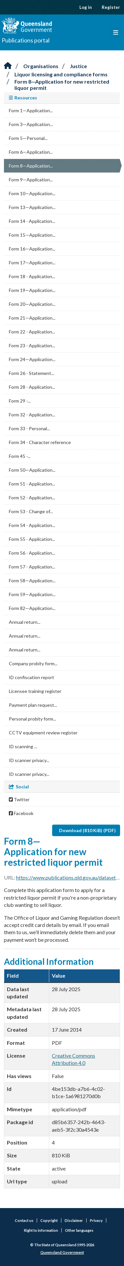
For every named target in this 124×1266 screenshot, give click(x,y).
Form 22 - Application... (32, 331)
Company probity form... (33, 663)
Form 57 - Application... (32, 566)
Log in (85, 7)
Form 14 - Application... (32, 221)
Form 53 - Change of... (31, 511)
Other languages (79, 1230)
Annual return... (24, 622)
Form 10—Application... (32, 193)
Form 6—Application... (31, 152)
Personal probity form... (32, 719)
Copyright (49, 1220)
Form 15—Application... (32, 235)
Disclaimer (74, 1220)
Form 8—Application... (31, 166)
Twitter (19, 799)
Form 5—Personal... (28, 138)
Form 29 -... (20, 401)
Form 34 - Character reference (40, 442)
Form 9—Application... (31, 179)
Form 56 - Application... (32, 553)
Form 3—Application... (31, 124)
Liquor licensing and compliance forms (61, 74)
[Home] (8, 66)
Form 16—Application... (32, 248)
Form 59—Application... (32, 594)
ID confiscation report (31, 677)
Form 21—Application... (32, 318)
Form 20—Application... (32, 304)
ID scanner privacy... (29, 760)
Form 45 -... (20, 456)
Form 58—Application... (32, 580)
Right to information (41, 1230)
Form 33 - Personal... (29, 428)
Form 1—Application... (31, 110)
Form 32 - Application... (32, 414)
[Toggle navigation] (115, 32)
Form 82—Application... (32, 608)
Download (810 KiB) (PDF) (87, 830)
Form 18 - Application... (32, 276)
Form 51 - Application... (32, 484)
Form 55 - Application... (32, 539)
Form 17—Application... (32, 262)
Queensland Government (62, 1252)
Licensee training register (35, 691)
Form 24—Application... (32, 359)
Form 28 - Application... (32, 387)
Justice (78, 66)
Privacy (96, 1220)
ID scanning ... (23, 746)
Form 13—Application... (32, 207)
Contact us (24, 1220)
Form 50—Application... (32, 470)
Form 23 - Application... (32, 345)
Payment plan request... (33, 705)
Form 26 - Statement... (31, 373)
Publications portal (26, 40)
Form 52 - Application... (32, 497)
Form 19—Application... (32, 290)
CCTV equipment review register (43, 732)
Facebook (21, 813)
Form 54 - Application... (32, 525)
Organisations (40, 66)
